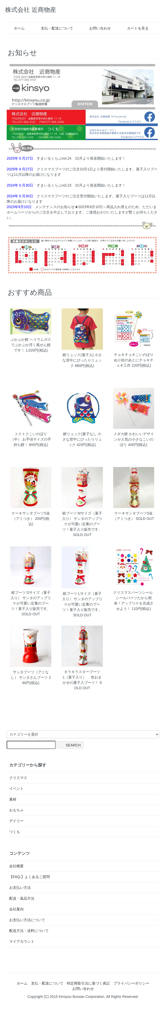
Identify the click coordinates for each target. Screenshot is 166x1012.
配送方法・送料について (29, 931)
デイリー (16, 821)
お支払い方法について (27, 920)
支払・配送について (53, 28)
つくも (14, 832)
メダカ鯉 (120, 434)
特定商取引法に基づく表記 (88, 983)
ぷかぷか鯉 (19, 339)
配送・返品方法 (21, 898)
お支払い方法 (20, 888)
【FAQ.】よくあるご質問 (29, 877)
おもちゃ (16, 810)
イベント (16, 788)
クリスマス (18, 778)
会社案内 (16, 909)
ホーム (15, 28)
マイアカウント (21, 941)
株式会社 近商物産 (30, 9)
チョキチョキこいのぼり (133, 355)
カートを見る (134, 28)
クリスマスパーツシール (134, 592)
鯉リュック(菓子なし (80, 434)
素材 (12, 799)
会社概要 (16, 866)
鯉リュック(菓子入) (78, 355)
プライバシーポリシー (131, 983)
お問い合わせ (96, 28)
